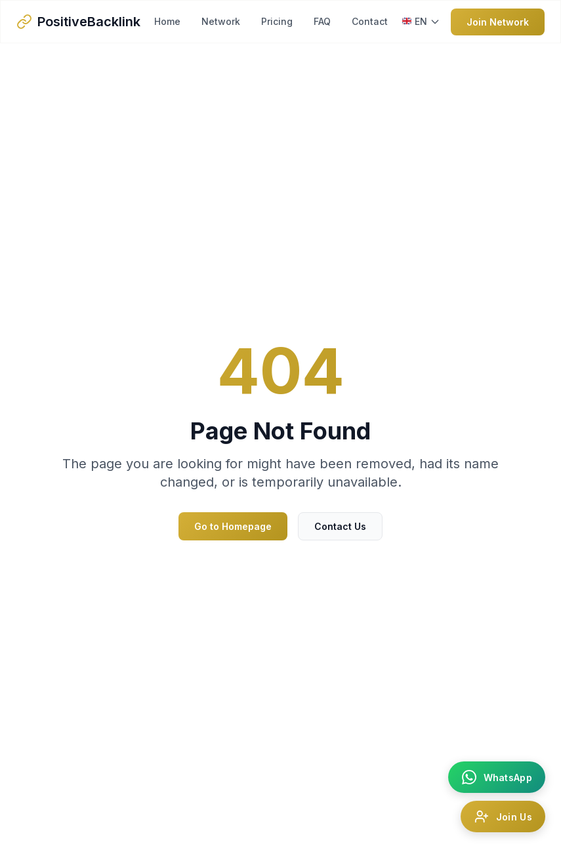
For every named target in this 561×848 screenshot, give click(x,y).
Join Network (498, 22)
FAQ (322, 21)
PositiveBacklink (88, 22)
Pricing (277, 21)
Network (220, 21)
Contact (370, 21)
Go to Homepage (233, 526)
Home (167, 21)
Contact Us (340, 526)
